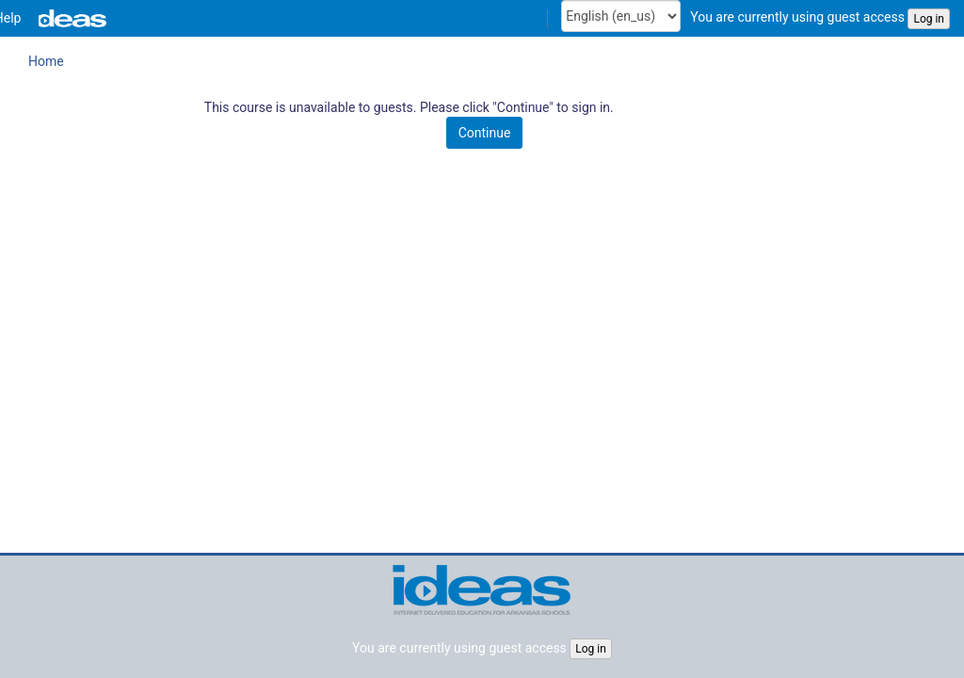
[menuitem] (150, 18)
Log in (928, 18)
